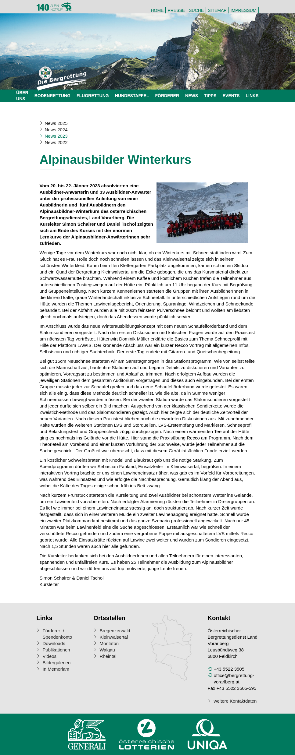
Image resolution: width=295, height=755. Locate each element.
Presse (176, 10)
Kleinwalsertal (114, 637)
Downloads (54, 643)
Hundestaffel (132, 95)
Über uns (22, 95)
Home (157, 10)
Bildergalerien (57, 662)
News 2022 (56, 142)
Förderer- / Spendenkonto (57, 634)
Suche (196, 10)
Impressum (244, 10)
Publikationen (56, 649)
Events (230, 95)
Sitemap (217, 10)
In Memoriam (56, 669)
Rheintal (108, 656)
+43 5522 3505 (229, 669)
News (191, 95)
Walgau (107, 649)
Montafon (109, 643)
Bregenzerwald (115, 630)
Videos (50, 656)
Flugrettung (93, 95)
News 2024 (56, 129)
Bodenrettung (52, 95)
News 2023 (56, 136)
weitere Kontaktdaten (235, 701)
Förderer (167, 95)
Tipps (210, 95)
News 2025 (56, 123)
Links (252, 95)
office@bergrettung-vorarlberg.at (234, 678)
